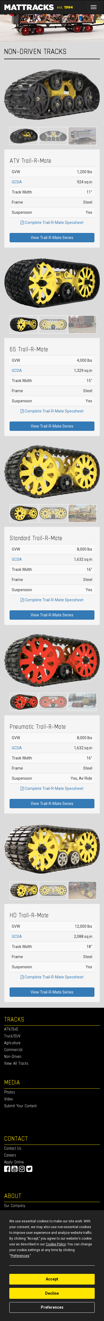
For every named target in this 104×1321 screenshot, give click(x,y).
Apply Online (14, 1162)
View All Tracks (16, 1063)
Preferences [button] (20, 1256)
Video (8, 1099)
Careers (10, 1155)
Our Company (14, 1205)
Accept (52, 1279)
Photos (9, 1092)
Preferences (52, 1307)
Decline (52, 1293)
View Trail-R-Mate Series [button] (52, 237)
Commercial (13, 1049)
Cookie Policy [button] (56, 1244)
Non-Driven (12, 1056)
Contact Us (12, 1148)
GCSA (17, 182)
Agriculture (12, 1043)
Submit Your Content (20, 1106)
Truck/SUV (12, 1036)
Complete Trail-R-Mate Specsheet (52, 222)
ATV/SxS (11, 1029)
